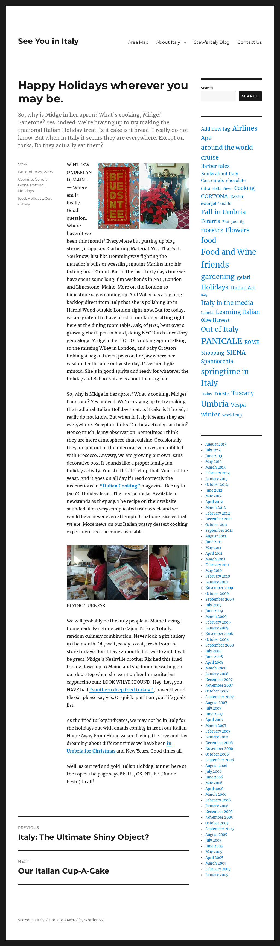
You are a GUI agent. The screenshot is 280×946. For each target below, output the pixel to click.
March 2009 (216, 616)
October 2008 (217, 639)
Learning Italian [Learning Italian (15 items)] (238, 312)
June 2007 (214, 714)
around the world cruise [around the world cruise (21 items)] (227, 152)
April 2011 (213, 553)
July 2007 (213, 708)
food (22, 198)
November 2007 (219, 685)
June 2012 (213, 490)
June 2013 (213, 456)
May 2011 (213, 547)
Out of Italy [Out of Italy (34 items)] (219, 329)
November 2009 (219, 588)
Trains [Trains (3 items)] (206, 394)
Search (207, 88)
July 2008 (213, 651)
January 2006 (217, 806)
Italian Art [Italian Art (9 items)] (243, 288)
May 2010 (213, 570)
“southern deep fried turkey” (121, 689)
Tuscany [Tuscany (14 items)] (242, 393)
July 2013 (213, 450)
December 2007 (219, 679)
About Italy (168, 42)
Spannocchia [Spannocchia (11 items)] (217, 361)
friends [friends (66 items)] (215, 265)
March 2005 (215, 863)
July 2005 (213, 840)
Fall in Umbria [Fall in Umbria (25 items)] (223, 212)
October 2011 (216, 524)
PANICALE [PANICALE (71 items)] (221, 341)
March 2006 (216, 794)
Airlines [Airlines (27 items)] (245, 128)
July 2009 (213, 605)
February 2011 (217, 565)
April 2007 (214, 720)
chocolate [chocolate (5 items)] (236, 180)
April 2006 (214, 788)
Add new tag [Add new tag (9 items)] (215, 129)
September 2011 (219, 530)
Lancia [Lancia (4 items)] (207, 312)
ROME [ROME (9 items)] (251, 342)
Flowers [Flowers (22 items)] (237, 230)
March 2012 (215, 507)
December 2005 (219, 811)
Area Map (138, 42)
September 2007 (219, 697)
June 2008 (214, 656)
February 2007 (218, 731)
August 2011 (215, 536)
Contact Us (249, 42)
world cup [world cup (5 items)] (232, 415)
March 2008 (215, 668)
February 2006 (218, 800)
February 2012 (217, 513)
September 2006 (219, 760)
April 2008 (214, 662)
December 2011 (218, 519)
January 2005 (216, 874)
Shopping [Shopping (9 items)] (212, 353)
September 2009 (219, 599)
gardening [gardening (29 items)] (218, 276)
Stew (22, 164)
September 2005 (219, 829)
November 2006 (219, 748)
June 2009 (214, 611)
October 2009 (217, 593)
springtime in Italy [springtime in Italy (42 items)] (225, 377)
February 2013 (217, 473)
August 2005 (216, 834)
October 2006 (217, 754)
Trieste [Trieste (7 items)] (221, 393)
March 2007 (215, 725)
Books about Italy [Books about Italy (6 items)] (219, 173)
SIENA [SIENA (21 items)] (236, 352)
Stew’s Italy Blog (212, 42)
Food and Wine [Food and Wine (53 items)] (228, 252)
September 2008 (219, 645)
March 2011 (215, 559)
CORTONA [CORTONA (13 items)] (214, 196)
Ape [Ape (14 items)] (206, 137)
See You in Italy (48, 41)
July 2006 (213, 771)
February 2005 (218, 869)
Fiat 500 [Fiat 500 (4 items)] (230, 221)
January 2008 (216, 674)
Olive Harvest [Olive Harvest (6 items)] (215, 320)
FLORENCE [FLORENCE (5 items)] (212, 230)
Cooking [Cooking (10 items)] (244, 188)
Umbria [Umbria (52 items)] (215, 404)
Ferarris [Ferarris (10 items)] (210, 221)
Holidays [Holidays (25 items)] (215, 287)
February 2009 (218, 622)
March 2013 (215, 467)
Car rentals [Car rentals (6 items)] (212, 180)
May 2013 (213, 461)
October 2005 (217, 823)
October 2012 (216, 484)
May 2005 (213, 852)
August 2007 (216, 702)
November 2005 (219, 817)
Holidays (26, 191)
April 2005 (214, 857)
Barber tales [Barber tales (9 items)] (215, 166)
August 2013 (215, 444)
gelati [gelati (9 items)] (243, 277)
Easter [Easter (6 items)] (237, 196)
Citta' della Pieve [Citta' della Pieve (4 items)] (216, 188)
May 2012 (213, 496)
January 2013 (216, 479)
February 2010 (217, 576)
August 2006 (216, 765)
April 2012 (214, 502)
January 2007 (216, 737)
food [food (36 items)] (208, 240)
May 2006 (214, 783)
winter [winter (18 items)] (210, 414)
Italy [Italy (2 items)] (204, 295)
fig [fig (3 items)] (242, 222)
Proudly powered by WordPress (76, 920)
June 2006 (214, 777)
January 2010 (216, 582)
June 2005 (214, 846)
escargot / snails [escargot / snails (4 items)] (216, 203)
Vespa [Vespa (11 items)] (238, 405)
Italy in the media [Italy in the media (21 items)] (227, 303)
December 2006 (219, 743)
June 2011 (213, 542)
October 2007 (217, 691)
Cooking (25, 179)
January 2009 (217, 628)
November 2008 (219, 633)
